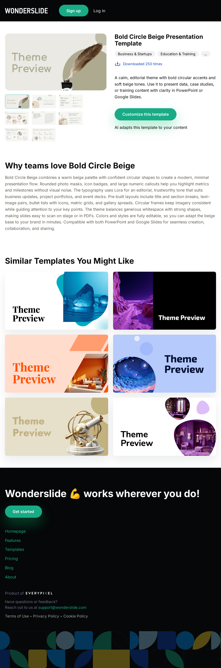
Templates (14, 549)
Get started (23, 511)
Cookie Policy (75, 616)
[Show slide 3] (71, 101)
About (10, 576)
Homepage (15, 531)
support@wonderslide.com (62, 607)
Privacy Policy (46, 616)
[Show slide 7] (17, 134)
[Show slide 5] (44, 118)
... (205, 54)
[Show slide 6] (71, 118)
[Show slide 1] (17, 101)
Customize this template (145, 114)
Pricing (11, 558)
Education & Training (178, 54)
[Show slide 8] (44, 134)
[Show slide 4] (17, 118)
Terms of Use (17, 616)
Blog (9, 567)
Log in (99, 10)
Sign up (73, 10)
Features (13, 540)
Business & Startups (135, 54)
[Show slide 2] (44, 101)
